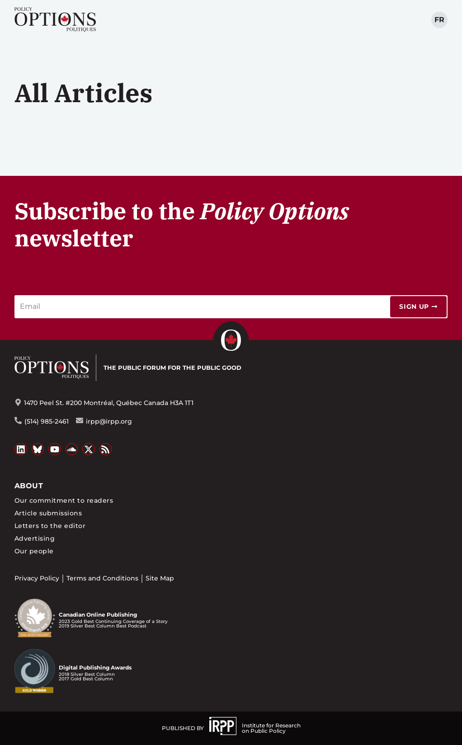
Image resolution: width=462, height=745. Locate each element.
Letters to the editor (49, 526)
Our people (34, 551)
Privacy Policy (36, 578)
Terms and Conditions (102, 578)
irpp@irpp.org (109, 421)
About (28, 485)
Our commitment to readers (63, 500)
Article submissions (48, 513)
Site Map (160, 578)
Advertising (34, 538)
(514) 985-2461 (46, 421)
